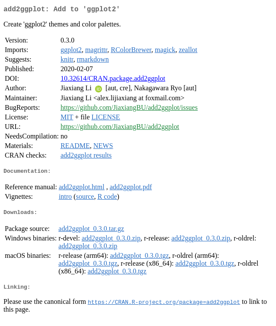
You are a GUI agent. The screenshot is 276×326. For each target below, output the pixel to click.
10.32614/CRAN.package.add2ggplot (112, 80)
